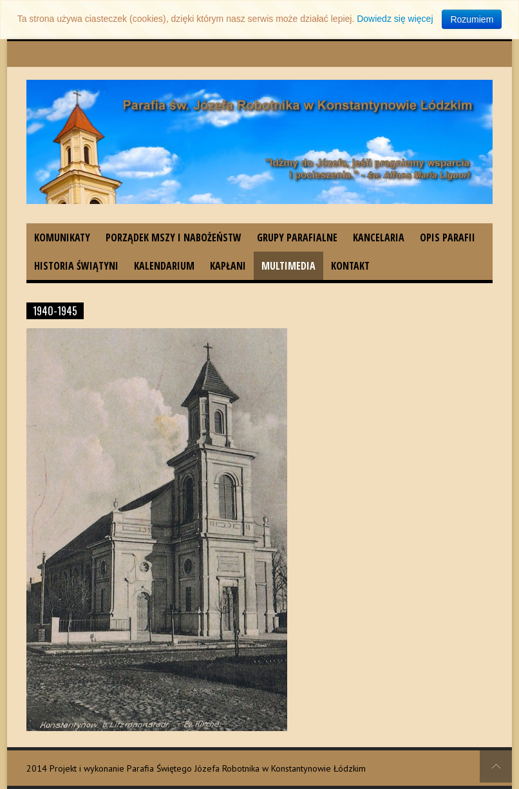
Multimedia (288, 266)
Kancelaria (378, 237)
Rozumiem (471, 19)
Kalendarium (164, 266)
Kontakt (350, 266)
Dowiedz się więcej (395, 19)
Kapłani (228, 266)
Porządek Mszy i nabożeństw (173, 237)
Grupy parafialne (297, 237)
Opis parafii (447, 237)
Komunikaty (62, 237)
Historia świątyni (76, 266)
